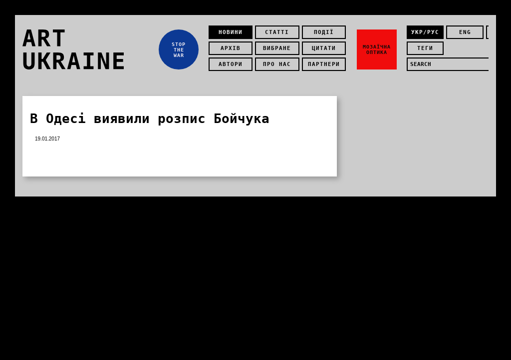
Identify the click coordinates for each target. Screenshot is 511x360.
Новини (231, 32)
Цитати (324, 48)
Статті (277, 32)
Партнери (324, 64)
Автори (231, 64)
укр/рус (425, 32)
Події (324, 32)
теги (425, 48)
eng (465, 32)
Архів (231, 48)
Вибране (277, 48)
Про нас (277, 64)
